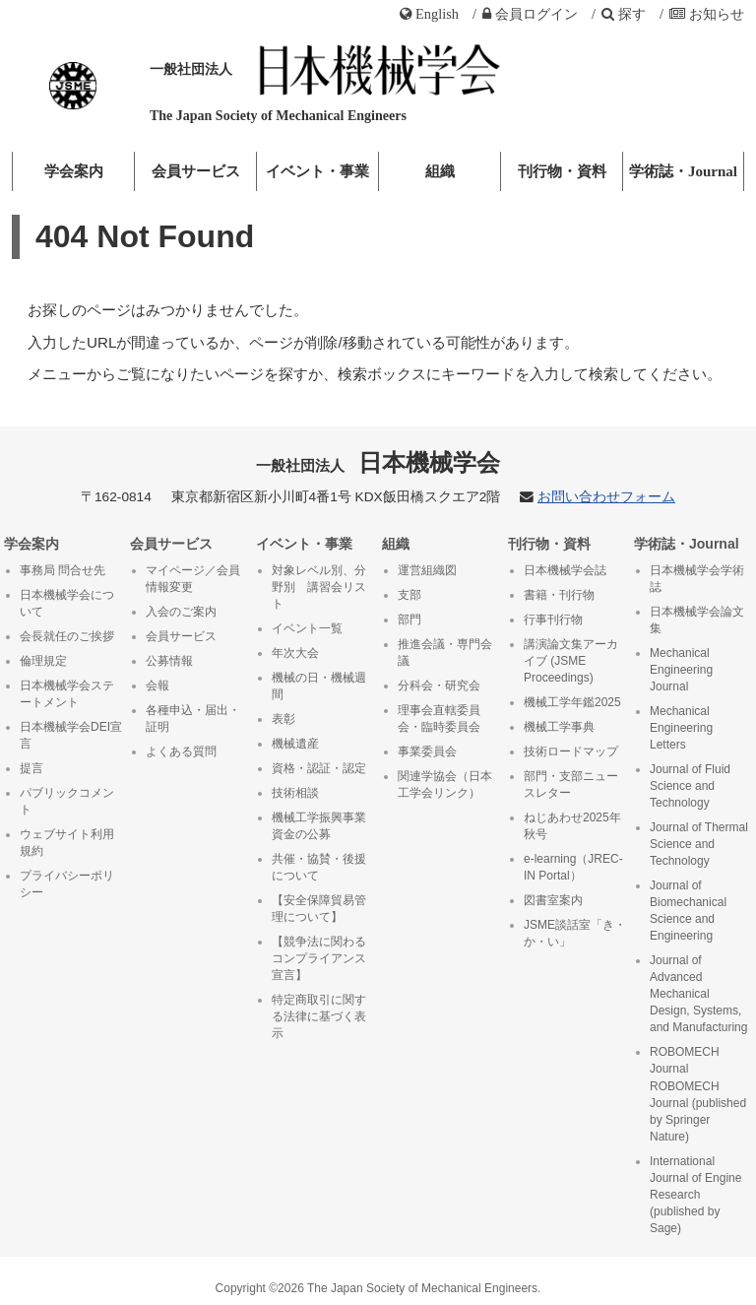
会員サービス (196, 171)
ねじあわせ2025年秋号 (572, 826)
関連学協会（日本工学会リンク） (445, 784)
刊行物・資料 (562, 171)
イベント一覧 (307, 628)
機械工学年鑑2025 (572, 702)
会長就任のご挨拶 (67, 636)
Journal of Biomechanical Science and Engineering (688, 911)
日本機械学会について (67, 603)
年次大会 (295, 653)
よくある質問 (181, 751)
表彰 (283, 719)
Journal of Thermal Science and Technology (699, 844)
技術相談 (295, 793)
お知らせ (706, 14)
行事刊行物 (553, 619)
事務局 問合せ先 (62, 570)
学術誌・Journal (683, 171)
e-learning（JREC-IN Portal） (573, 867)
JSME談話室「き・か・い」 (575, 933)
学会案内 (73, 171)
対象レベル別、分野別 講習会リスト (319, 587)
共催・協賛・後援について (319, 867)
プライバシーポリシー (67, 884)
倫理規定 (43, 661)
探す (623, 14)
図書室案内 (553, 900)
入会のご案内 (181, 612)
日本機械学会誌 (565, 570)
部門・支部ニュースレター (571, 784)
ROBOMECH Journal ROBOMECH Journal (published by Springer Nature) (698, 1093)
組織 (440, 171)
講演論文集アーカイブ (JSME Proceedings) (571, 661)
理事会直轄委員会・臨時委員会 (439, 718)
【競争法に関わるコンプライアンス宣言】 (319, 958)
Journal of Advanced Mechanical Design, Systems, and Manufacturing (698, 993)
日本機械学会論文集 (697, 620)
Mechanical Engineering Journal (681, 669)
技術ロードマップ (571, 751)
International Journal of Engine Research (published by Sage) (695, 1194)
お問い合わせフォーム (606, 496)
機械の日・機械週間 (319, 686)
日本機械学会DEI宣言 (71, 735)
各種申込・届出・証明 (193, 718)
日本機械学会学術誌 (697, 578)
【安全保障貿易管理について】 (319, 908)
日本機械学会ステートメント (67, 694)
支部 (409, 595)
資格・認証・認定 (319, 768)
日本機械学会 (378, 462)
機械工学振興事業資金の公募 (319, 826)
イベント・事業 (317, 171)
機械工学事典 (559, 727)
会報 (157, 685)
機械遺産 (295, 743)
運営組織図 (427, 570)
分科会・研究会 (439, 685)
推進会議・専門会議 (445, 652)
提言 (31, 768)
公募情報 (169, 661)
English (429, 14)
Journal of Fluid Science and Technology (690, 786)
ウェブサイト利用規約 (67, 842)
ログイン (530, 14)
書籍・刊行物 (559, 595)
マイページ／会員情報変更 (193, 578)
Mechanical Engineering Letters (681, 727)
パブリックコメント (67, 801)
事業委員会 (427, 751)
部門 (409, 619)
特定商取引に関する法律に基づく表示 (319, 1016)
